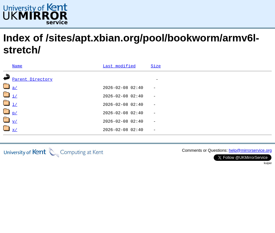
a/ (14, 87)
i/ (14, 96)
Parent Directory (32, 79)
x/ (14, 129)
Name (17, 66)
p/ (14, 113)
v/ (14, 121)
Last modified (119, 66)
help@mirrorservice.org (250, 150)
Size (156, 66)
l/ (14, 104)
